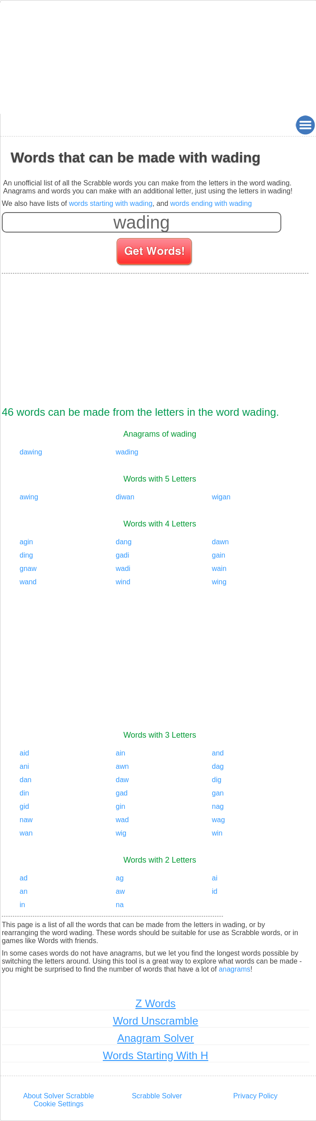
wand (28, 582)
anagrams (234, 969)
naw (26, 820)
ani (24, 766)
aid (24, 753)
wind (123, 582)
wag (218, 820)
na (120, 904)
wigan (221, 497)
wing (219, 582)
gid (24, 806)
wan (26, 833)
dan (26, 779)
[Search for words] (155, 253)
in (22, 904)
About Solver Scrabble (58, 1096)
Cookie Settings (59, 1104)
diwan (125, 497)
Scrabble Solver (157, 1096)
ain (120, 753)
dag (218, 766)
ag (120, 878)
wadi (123, 568)
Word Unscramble (156, 1021)
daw (122, 779)
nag (218, 806)
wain (219, 568)
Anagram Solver (155, 1038)
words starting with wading (111, 203)
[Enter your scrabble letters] (141, 222)
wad (122, 820)
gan (218, 793)
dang (124, 542)
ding (26, 555)
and (218, 753)
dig (216, 779)
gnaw (28, 568)
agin (26, 542)
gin (120, 806)
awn (122, 766)
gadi (122, 555)
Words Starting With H (155, 1055)
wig (121, 833)
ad (24, 878)
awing (29, 497)
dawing (31, 452)
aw (120, 891)
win (217, 833)
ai (214, 878)
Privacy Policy (255, 1096)
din (24, 793)
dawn (220, 542)
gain (218, 555)
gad (122, 793)
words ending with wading (211, 203)
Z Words (155, 1003)
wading (127, 452)
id (214, 891)
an (24, 891)
